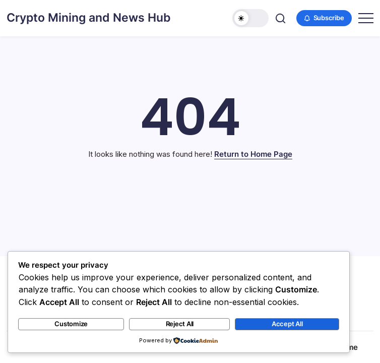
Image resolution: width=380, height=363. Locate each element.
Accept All (287, 324)
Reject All (180, 324)
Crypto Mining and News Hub (89, 18)
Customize (71, 324)
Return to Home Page (253, 154)
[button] (250, 18)
